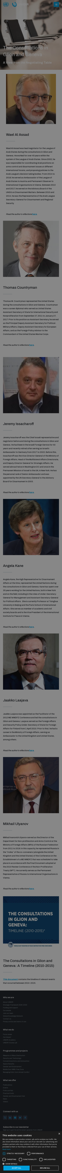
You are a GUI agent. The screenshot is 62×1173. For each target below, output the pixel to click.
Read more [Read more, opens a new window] (7, 1149)
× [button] (59, 1134)
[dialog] (31, 586)
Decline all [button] (45, 1168)
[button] (31, 1164)
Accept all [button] (16, 1168)
